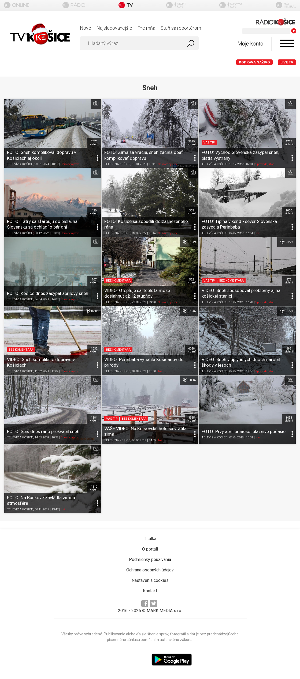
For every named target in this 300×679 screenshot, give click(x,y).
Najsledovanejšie (114, 28)
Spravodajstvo (70, 164)
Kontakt (150, 590)
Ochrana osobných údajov (150, 569)
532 (191, 281)
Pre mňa (146, 28)
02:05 (91, 311)
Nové (85, 28)
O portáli (150, 549)
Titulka (150, 538)
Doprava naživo (254, 62)
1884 (94, 419)
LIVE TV (286, 62)
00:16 (189, 380)
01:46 (189, 311)
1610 (94, 488)
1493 (289, 419)
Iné (257, 233)
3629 (191, 143)
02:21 (286, 311)
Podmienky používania (150, 559)
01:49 (189, 242)
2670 (94, 143)
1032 (94, 350)
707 (94, 281)
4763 (289, 143)
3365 (191, 419)
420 (94, 212)
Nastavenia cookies (150, 580)
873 (289, 281)
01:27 (286, 242)
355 (191, 212)
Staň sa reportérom (181, 28)
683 (289, 350)
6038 (191, 350)
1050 (289, 212)
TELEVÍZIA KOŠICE (20, 164)
